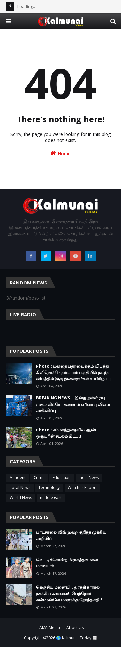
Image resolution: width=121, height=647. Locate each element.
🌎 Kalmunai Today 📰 (76, 638)
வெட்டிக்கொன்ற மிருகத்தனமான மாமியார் (67, 563)
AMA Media (49, 627)
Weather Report (82, 487)
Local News (20, 487)
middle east (51, 497)
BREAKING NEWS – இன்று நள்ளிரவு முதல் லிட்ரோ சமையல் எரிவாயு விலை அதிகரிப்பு (73, 404)
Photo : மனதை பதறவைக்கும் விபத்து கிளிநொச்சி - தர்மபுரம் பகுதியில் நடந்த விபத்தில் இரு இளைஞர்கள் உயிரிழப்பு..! (75, 372)
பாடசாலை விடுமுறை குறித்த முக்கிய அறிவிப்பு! (71, 535)
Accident (17, 477)
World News (21, 497)
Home (60, 153)
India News (89, 477)
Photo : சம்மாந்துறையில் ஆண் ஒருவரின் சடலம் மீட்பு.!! (66, 433)
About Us (75, 627)
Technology (49, 487)
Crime (39, 477)
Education (62, 477)
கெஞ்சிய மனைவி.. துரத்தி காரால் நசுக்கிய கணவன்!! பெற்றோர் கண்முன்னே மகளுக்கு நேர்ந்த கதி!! (69, 593)
